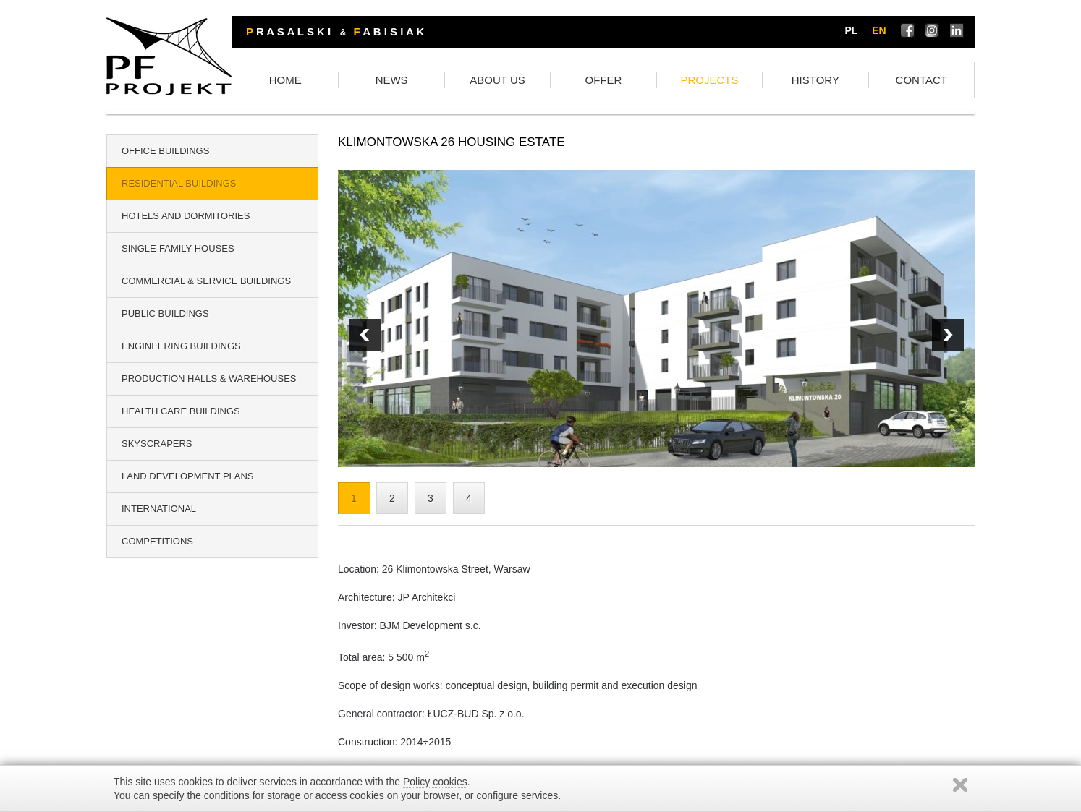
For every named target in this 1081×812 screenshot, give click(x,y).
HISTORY (838, 81)
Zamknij (960, 785)
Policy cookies (435, 781)
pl (853, 31)
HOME (384, 81)
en (882, 31)
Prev (948, 337)
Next (365, 337)
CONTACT (928, 81)
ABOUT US (565, 81)
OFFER (656, 81)
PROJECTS (747, 81)
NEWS (475, 81)
